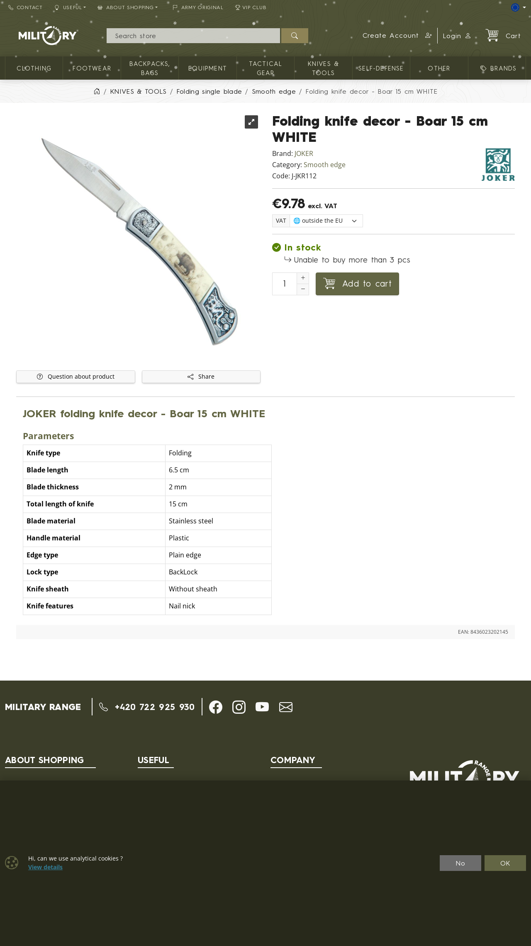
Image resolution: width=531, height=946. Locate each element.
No (460, 863)
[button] (398, 36)
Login (457, 36)
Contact (25, 7)
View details (45, 867)
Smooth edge (325, 165)
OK (505, 863)
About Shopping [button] (125, 7)
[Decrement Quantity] (303, 289)
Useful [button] (68, 7)
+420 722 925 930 (147, 706)
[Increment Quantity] (303, 278)
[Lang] (518, 7)
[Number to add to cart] (284, 283)
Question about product (75, 376)
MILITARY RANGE (43, 706)
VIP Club (251, 7)
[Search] (193, 35)
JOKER (304, 153)
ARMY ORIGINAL (198, 7)
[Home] (96, 91)
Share (201, 376)
